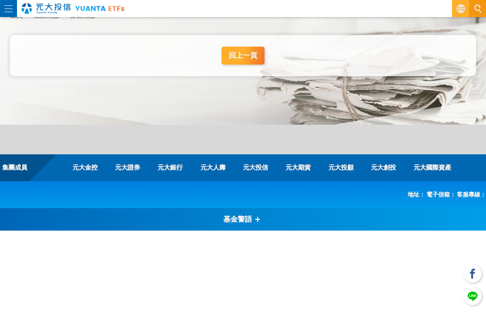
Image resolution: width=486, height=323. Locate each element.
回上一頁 (243, 55)
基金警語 (242, 219)
